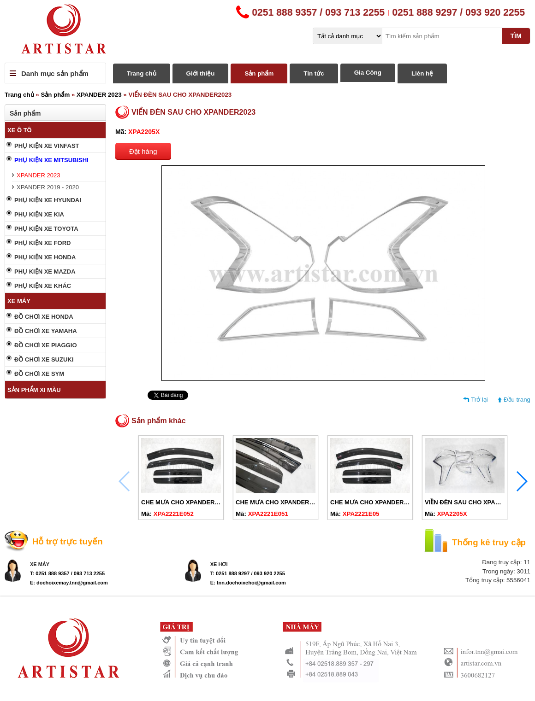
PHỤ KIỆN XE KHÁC (42, 285)
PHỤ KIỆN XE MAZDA (45, 271)
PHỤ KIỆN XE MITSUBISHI (51, 160)
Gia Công (367, 72)
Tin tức (313, 73)
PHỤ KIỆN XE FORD (42, 243)
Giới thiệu (200, 73)
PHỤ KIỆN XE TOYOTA (46, 228)
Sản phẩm (258, 73)
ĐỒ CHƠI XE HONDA (43, 316)
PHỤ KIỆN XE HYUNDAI (47, 200)
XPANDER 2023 (99, 94)
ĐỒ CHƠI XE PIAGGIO (45, 345)
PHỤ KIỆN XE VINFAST (46, 145)
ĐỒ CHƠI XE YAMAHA (45, 330)
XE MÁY (18, 301)
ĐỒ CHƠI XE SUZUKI (43, 359)
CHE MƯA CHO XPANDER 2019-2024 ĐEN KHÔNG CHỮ (219, 502)
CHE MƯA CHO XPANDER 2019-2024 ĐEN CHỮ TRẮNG (313, 502)
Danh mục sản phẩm (55, 73)
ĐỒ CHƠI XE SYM (39, 373)
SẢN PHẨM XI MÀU (34, 389)
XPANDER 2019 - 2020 (48, 187)
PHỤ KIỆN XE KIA (39, 214)
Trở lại (479, 399)
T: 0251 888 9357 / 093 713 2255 (67, 573)
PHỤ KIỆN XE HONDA (45, 257)
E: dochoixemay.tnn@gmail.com (69, 582)
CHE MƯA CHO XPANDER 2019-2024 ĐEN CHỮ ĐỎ (402, 502)
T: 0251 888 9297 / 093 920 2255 (247, 573)
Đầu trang (517, 399)
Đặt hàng (143, 151)
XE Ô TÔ (19, 130)
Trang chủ (141, 73)
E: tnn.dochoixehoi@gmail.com (248, 582)
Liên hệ (422, 73)
